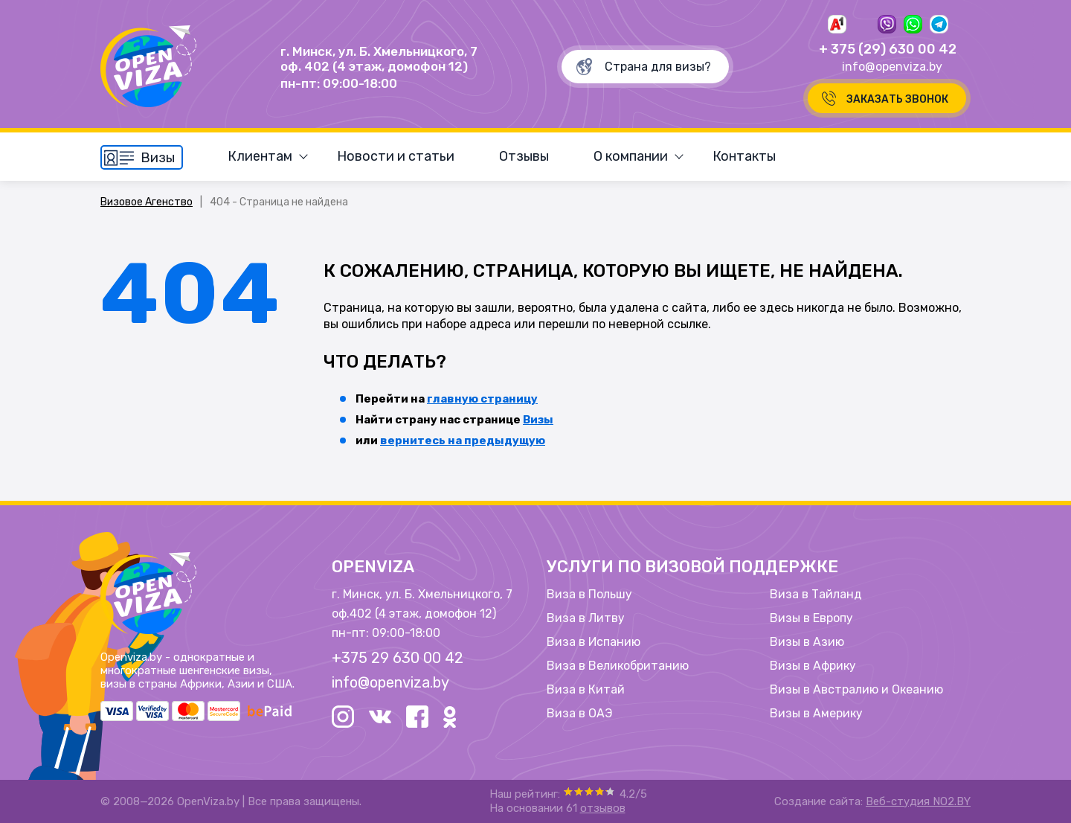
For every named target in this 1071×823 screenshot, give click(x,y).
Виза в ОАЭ (579, 713)
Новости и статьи (395, 156)
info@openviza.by (892, 67)
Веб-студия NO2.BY (918, 801)
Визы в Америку (816, 713)
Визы (538, 419)
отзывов (602, 808)
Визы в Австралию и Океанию (856, 689)
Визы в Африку (813, 666)
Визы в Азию (807, 642)
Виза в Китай (586, 689)
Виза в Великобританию (618, 666)
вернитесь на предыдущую (462, 440)
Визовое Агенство (146, 202)
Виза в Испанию (593, 642)
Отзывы (524, 156)
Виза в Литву (586, 618)
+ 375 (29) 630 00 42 (887, 49)
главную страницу (482, 399)
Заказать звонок (897, 99)
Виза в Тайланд (816, 594)
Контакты (744, 156)
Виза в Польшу (589, 594)
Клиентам (260, 156)
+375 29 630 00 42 (397, 658)
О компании (631, 156)
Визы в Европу (811, 618)
